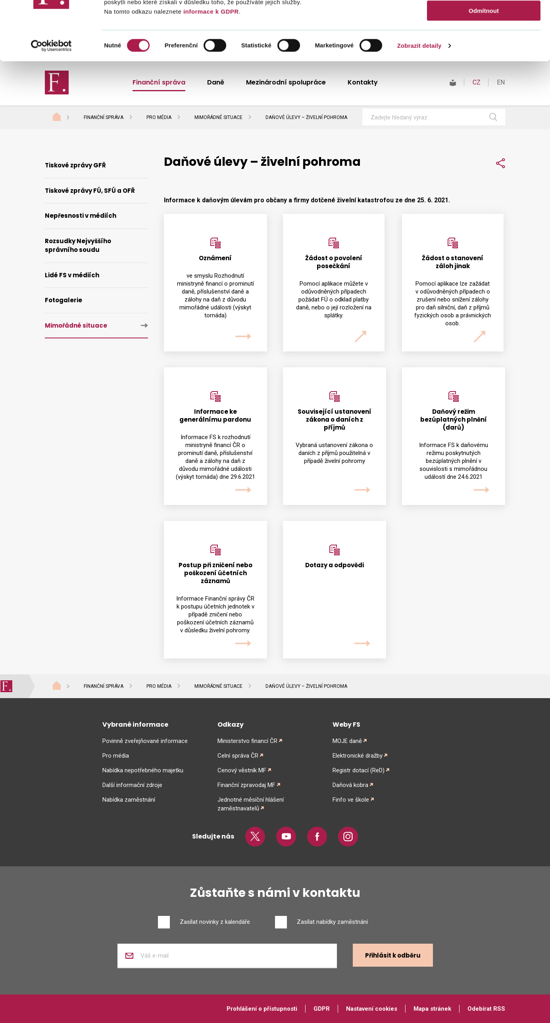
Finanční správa (103, 117)
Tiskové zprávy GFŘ (75, 165)
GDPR (321, 1008)
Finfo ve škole (351, 799)
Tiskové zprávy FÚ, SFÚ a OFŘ (90, 190)
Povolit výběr (483, 43)
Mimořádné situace (218, 117)
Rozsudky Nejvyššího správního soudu (78, 245)
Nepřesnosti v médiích (80, 215)
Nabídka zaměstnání (128, 799)
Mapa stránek (432, 1008)
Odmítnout (484, 66)
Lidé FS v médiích (72, 275)
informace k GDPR (209, 66)
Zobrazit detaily (419, 101)
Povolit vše (483, 19)
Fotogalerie (63, 300)
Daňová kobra (350, 785)
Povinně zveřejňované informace (145, 741)
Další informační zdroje (132, 785)
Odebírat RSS (486, 1008)
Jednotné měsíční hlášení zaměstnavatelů (250, 804)
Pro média (158, 117)
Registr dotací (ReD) (359, 770)
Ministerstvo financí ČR (247, 741)
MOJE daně (347, 741)
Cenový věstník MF (241, 770)
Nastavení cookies (371, 1008)
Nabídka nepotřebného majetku (142, 770)
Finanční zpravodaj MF (246, 785)
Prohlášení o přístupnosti (262, 1008)
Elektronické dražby (358, 755)
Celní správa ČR (237, 755)
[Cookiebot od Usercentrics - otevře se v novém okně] (51, 101)
